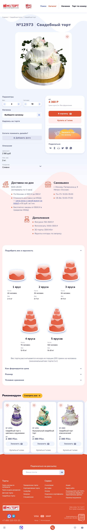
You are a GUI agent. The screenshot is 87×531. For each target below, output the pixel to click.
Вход (36, 520)
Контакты (48, 497)
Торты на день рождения (11, 490)
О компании (49, 485)
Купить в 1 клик (65, 120)
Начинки (26, 494)
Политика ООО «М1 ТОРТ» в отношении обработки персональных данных (75, 493)
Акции (68, 485)
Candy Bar (27, 491)
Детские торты (7, 493)
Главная (5, 17)
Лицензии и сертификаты (54, 494)
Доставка (48, 488)
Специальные (28, 497)
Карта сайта (70, 488)
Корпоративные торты (31, 488)
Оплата (47, 491)
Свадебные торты (16, 17)
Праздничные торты (30, 485)
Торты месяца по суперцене (8, 486)
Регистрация (45, 520)
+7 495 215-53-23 (11, 520)
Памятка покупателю (73, 497)
